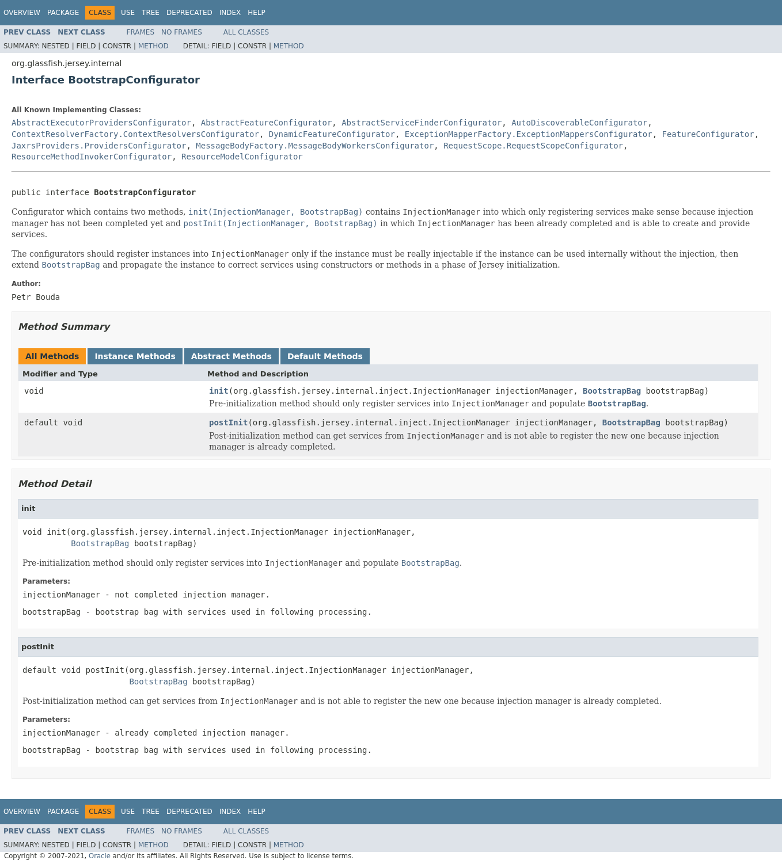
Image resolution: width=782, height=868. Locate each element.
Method (153, 46)
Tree (151, 13)
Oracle (100, 856)
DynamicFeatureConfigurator (332, 134)
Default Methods (325, 356)
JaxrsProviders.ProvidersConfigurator (99, 145)
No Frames (181, 32)
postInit (228, 422)
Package (63, 13)
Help (256, 13)
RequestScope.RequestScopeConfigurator (533, 145)
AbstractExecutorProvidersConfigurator (101, 122)
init (219, 390)
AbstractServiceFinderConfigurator (421, 122)
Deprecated (189, 13)
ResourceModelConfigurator (242, 156)
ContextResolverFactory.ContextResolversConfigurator (135, 134)
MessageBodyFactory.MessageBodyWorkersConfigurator (315, 145)
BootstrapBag (612, 390)
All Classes (246, 32)
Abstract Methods (231, 356)
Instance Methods (134, 356)
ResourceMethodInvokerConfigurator (92, 156)
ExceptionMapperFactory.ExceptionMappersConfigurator (528, 134)
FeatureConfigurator (708, 134)
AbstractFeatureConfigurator (266, 122)
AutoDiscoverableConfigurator (579, 122)
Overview (21, 13)
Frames (141, 32)
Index (230, 13)
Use (128, 13)
